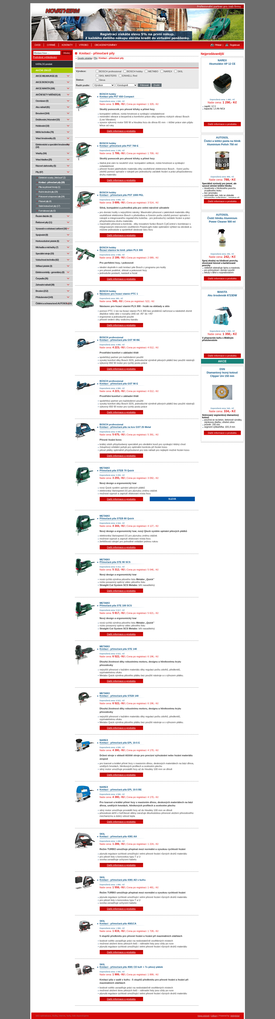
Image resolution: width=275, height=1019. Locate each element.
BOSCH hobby (135, 71)
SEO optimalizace (43, 1016)
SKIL (180, 71)
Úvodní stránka (85, 58)
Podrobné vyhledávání (45, 57)
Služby (55, 1016)
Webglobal (234, 1016)
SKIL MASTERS (108, 75)
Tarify (68, 1016)
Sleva (102, 80)
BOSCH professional (110, 71)
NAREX (168, 71)
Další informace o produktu (121, 131)
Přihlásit (218, 45)
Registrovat (235, 45)
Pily (95, 58)
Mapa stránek (203, 1016)
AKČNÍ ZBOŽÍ (43, 70)
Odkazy (214, 1016)
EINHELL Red (129, 75)
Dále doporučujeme (80, 1016)
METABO (153, 71)
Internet (62, 1016)
